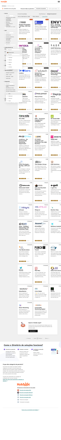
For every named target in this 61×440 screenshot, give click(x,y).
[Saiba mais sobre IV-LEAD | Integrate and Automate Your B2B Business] (40, 145)
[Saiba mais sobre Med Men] (40, 274)
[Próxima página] (41, 338)
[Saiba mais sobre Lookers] (24, 78)
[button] (9, 13)
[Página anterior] (34, 338)
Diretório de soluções (10, 8)
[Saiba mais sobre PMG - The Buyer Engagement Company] (40, 122)
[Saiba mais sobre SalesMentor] (24, 293)
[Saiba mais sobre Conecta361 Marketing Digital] (40, 309)
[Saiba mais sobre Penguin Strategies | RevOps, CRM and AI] (24, 29)
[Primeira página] (28, 338)
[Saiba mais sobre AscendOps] (40, 231)
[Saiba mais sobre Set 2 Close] (40, 29)
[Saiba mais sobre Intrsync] (24, 211)
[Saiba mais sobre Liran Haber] (40, 293)
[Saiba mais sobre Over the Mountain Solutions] (40, 192)
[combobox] (14, 50)
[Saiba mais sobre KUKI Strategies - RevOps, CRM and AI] (24, 169)
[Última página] (47, 338)
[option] (14, 52)
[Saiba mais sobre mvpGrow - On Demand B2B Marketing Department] (24, 145)
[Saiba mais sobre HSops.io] (40, 211)
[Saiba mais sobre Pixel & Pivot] (40, 100)
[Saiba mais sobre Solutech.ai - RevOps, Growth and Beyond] (40, 78)
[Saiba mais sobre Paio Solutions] (24, 100)
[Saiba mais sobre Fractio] (24, 274)
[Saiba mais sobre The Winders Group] (40, 169)
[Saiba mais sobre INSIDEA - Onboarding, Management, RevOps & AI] (24, 54)
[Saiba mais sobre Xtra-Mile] (24, 122)
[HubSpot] (4, 2)
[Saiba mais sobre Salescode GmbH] (24, 192)
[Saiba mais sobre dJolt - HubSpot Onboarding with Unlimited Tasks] (24, 231)
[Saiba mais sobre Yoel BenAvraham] (24, 253)
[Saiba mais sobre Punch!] (40, 253)
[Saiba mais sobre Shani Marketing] (24, 309)
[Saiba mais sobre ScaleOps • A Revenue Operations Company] (40, 54)
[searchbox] (54, 8)
